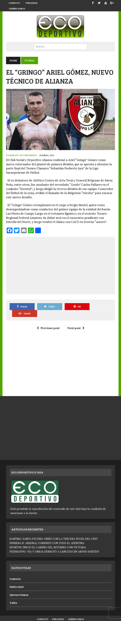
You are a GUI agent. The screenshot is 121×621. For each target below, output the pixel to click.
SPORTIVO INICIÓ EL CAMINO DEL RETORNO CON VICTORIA (48, 540)
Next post (75, 321)
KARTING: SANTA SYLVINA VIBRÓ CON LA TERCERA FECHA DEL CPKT (54, 531)
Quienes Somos (17, 8)
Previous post (48, 321)
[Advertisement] (65, 265)
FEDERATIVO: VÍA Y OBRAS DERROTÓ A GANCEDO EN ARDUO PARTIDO (54, 544)
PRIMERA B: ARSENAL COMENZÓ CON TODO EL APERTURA (47, 536)
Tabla (13, 596)
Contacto (14, 2)
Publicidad (32, 2)
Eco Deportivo (28, 155)
